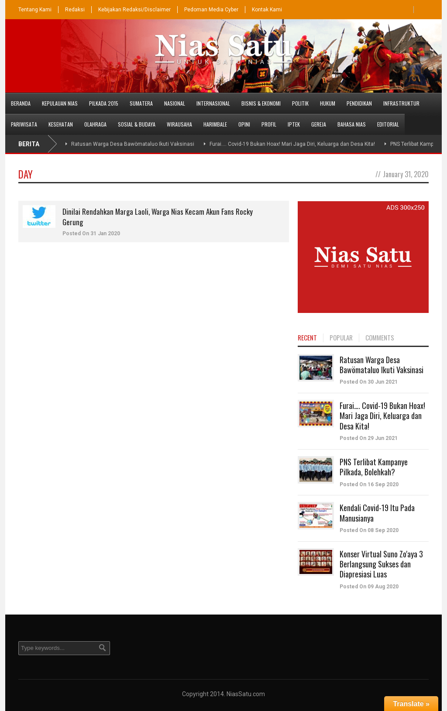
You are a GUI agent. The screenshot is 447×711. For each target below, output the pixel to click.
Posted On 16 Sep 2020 (369, 484)
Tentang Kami (35, 10)
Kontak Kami (267, 10)
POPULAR (341, 337)
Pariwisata (24, 124)
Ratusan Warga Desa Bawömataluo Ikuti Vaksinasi (132, 144)
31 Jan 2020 (105, 233)
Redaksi (75, 10)
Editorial (388, 124)
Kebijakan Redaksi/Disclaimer (134, 10)
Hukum (327, 103)
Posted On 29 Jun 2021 (369, 438)
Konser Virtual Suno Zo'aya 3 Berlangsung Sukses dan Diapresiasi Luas (381, 564)
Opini (244, 124)
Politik (300, 103)
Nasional (174, 103)
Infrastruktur (401, 103)
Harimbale (215, 124)
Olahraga (95, 124)
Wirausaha (179, 124)
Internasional (213, 103)
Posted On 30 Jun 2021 (369, 382)
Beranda (21, 103)
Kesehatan (60, 124)
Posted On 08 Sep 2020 (369, 530)
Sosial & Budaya (136, 124)
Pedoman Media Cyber (211, 10)
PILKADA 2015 (103, 103)
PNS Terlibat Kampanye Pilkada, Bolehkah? (374, 466)
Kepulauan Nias (60, 103)
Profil (268, 124)
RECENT (307, 337)
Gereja (318, 124)
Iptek (294, 124)
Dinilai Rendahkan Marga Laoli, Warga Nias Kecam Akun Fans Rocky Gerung (157, 216)
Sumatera (141, 103)
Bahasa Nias (351, 124)
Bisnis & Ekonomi (261, 103)
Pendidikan (359, 103)
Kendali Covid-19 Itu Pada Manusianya (377, 512)
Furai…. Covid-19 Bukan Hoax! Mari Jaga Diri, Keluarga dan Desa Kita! (292, 144)
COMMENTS (379, 337)
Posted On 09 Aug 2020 (369, 587)
